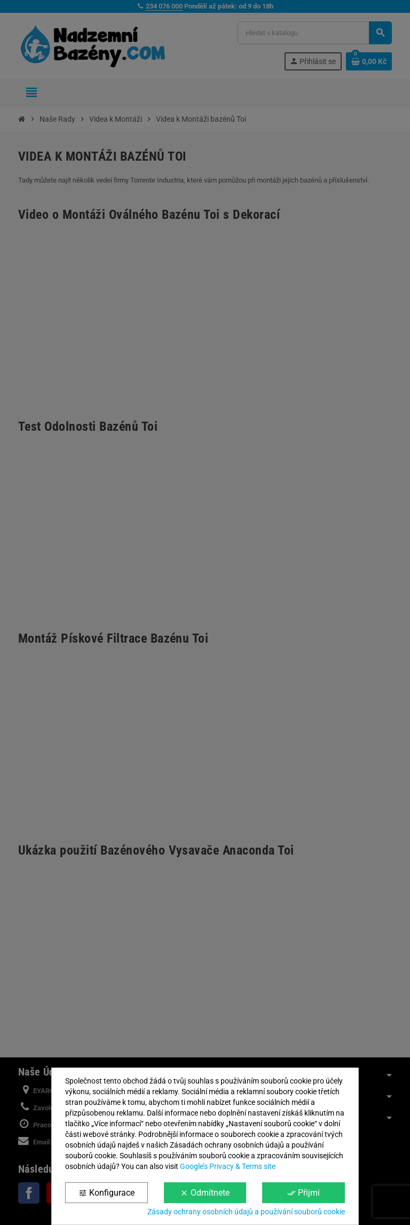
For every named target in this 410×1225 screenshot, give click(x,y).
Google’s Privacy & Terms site (227, 1166)
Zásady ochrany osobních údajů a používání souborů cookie (246, 1211)
